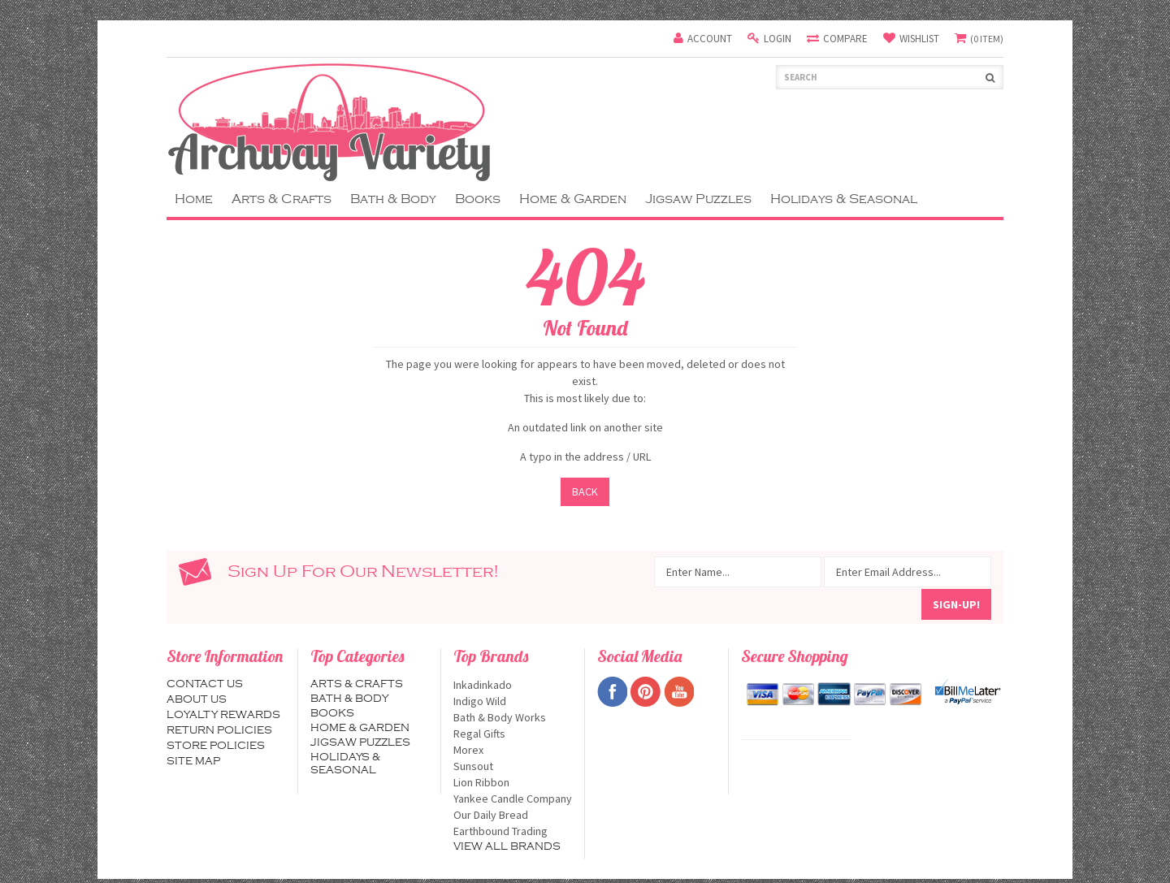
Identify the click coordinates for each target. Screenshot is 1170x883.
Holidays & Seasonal (843, 199)
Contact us (205, 684)
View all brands (507, 846)
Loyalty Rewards (223, 715)
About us (197, 699)
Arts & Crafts (282, 199)
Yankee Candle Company (512, 798)
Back (585, 491)
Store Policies (216, 745)
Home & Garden (572, 199)
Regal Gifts (512, 733)
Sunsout (512, 766)
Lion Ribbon (512, 782)
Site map (193, 761)
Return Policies (219, 730)
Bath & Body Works (512, 717)
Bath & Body (393, 199)
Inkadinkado (512, 685)
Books (477, 199)
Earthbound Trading (512, 831)
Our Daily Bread (512, 815)
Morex (512, 750)
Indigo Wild (512, 701)
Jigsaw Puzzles (698, 199)
